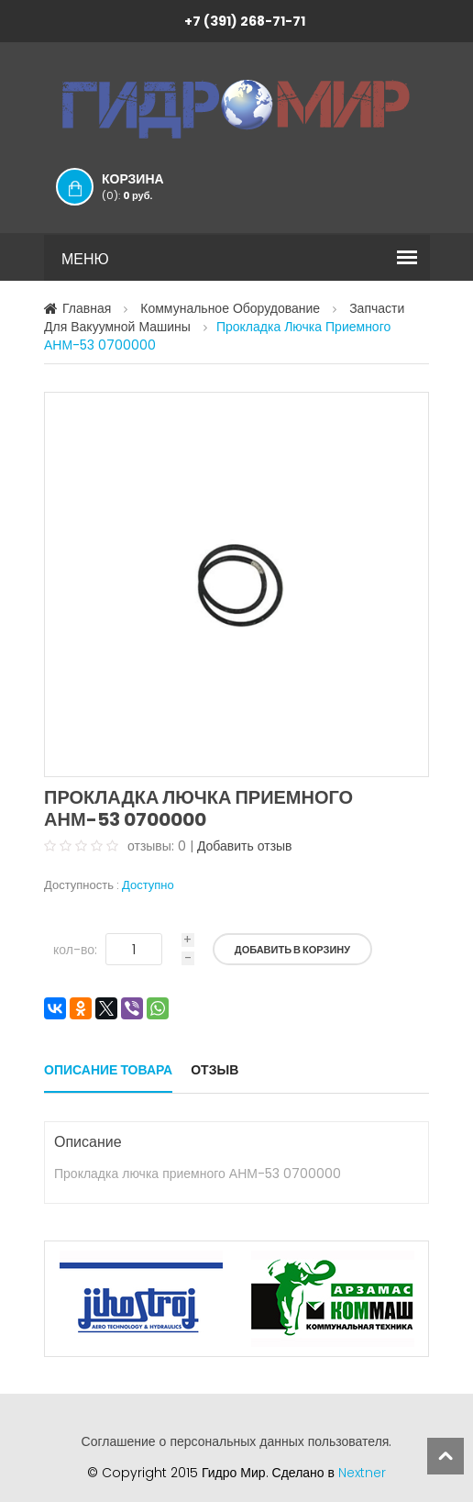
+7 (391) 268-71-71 (244, 21)
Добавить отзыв (244, 846)
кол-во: (75, 949)
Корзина (151, 186)
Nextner (362, 1472)
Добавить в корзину (292, 949)
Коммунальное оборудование (230, 308)
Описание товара (108, 1070)
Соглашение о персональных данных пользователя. (237, 1441)
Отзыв (214, 1070)
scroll (445, 1456)
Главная (86, 308)
